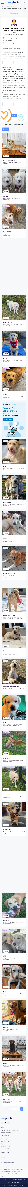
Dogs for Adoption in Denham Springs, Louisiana (13, 1176)
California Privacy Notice (14, 1182)
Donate (14, 115)
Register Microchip (6, 1132)
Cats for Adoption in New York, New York (11, 1171)
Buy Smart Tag (5, 1141)
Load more (7, 62)
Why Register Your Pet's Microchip (10, 1130)
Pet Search (4, 1155)
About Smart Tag (5, 1148)
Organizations (9, 6)
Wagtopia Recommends (7, 1162)
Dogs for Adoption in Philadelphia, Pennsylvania (13, 1173)
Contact (5, 1179)
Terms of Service (12, 1179)
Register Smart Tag (6, 1144)
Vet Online (3, 1157)
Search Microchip (5, 1135)
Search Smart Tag (6, 1146)
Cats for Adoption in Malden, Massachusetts (12, 1169)
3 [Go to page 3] (15, 1109)
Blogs (2, 1160)
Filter (5, 129)
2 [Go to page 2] (12, 1109)
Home (3, 6)
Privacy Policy (21, 1179)
